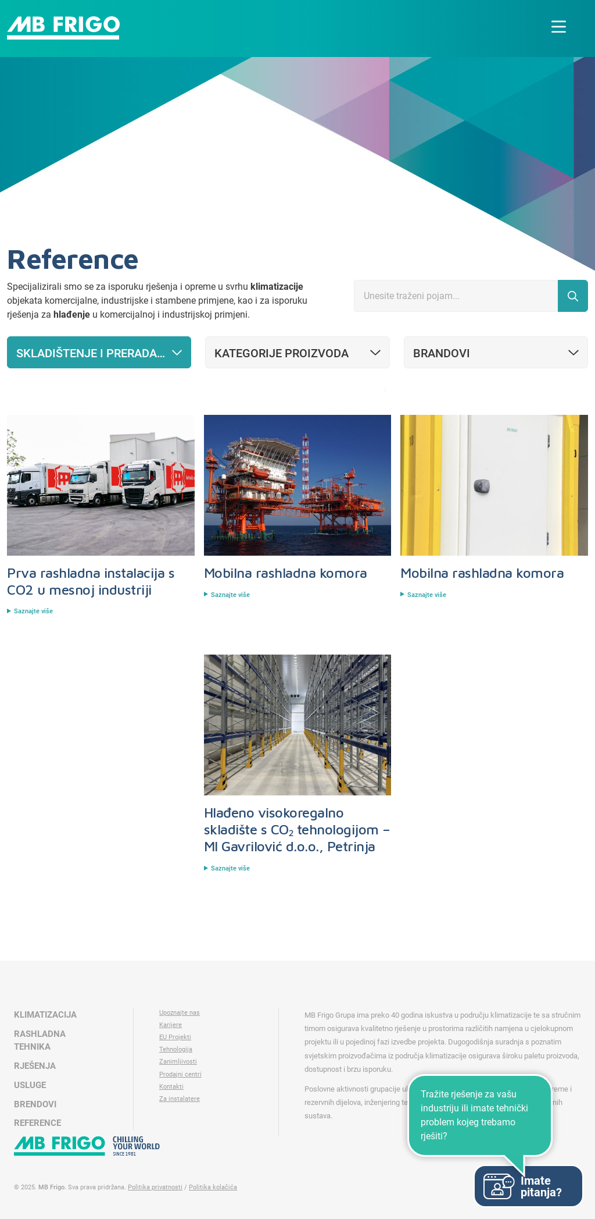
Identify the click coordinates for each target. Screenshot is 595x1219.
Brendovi (35, 1104)
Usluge (30, 1085)
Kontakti (171, 1086)
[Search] (456, 296)
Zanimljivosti (178, 1061)
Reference (37, 1123)
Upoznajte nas (179, 1013)
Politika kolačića (213, 1187)
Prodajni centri (180, 1074)
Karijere (170, 1025)
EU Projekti (175, 1037)
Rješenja (35, 1066)
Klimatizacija (45, 1015)
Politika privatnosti (155, 1187)
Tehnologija (175, 1049)
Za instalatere (179, 1099)
